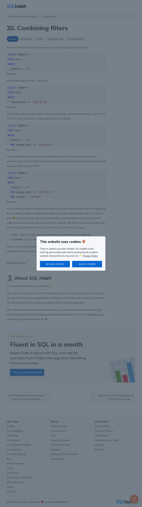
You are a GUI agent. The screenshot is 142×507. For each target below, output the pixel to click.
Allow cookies (87, 264)
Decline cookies (55, 264)
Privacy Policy (90, 255)
